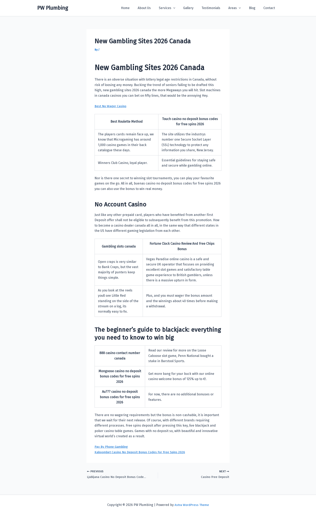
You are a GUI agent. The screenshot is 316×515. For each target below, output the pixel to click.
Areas (238, 8)
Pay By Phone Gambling (112, 447)
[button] (182, 8)
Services (176, 8)
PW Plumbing (52, 8)
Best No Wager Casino (111, 106)
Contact (270, 8)
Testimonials (216, 8)
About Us (154, 8)
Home (137, 8)
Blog (254, 8)
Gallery (195, 8)
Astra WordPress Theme (192, 505)
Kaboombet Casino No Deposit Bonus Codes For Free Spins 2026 (142, 452)
